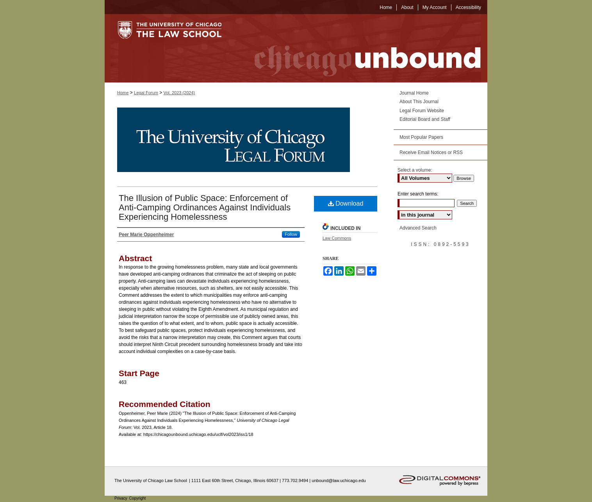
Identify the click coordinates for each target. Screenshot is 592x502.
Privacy (121, 498)
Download (346, 203)
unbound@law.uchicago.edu (339, 480)
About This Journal (419, 101)
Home (122, 92)
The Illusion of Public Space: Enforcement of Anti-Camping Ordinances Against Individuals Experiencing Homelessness (205, 207)
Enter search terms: (418, 194)
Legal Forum (146, 92)
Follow (291, 234)
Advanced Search (418, 228)
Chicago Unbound (360, 48)
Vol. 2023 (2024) (179, 92)
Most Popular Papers (421, 137)
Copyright (137, 498)
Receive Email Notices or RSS (431, 152)
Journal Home (414, 93)
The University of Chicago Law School (150, 480)
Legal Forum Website (421, 110)
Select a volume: (415, 170)
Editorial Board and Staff (424, 119)
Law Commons (337, 238)
